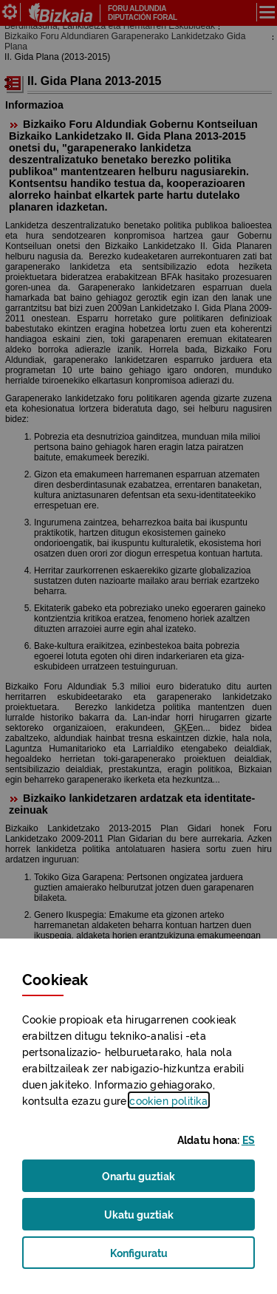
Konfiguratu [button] (160, 1256)
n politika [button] (168, 1100)
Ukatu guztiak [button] (139, 1213)
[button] (248, 1139)
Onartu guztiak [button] (138, 1175)
